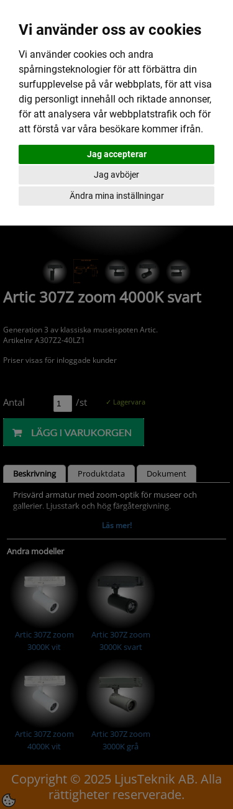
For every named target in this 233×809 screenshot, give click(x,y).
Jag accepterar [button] (117, 154)
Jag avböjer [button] (116, 175)
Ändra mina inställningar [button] (117, 196)
